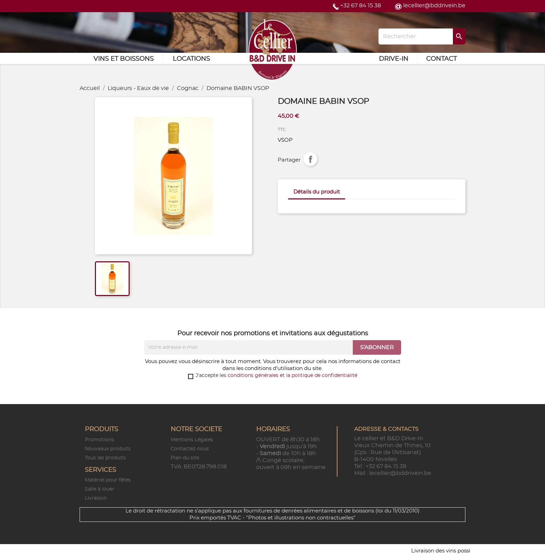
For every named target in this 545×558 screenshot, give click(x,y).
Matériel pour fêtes (108, 480)
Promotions (99, 439)
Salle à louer (99, 489)
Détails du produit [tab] (316, 192)
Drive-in (393, 59)
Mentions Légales (192, 439)
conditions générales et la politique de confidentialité (292, 375)
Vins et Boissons (123, 59)
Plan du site (185, 458)
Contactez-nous (190, 448)
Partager (310, 159)
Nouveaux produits (108, 448)
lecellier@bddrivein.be (434, 5)
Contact (441, 59)
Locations (191, 59)
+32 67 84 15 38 (360, 5)
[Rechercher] (422, 36)
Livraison (96, 498)
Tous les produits (105, 458)
